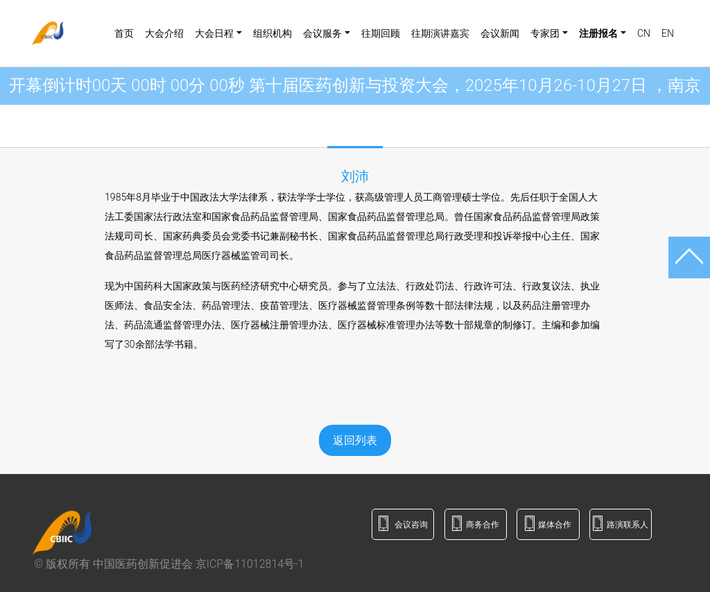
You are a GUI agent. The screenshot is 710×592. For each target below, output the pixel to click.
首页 (124, 33)
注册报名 (598, 33)
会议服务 (322, 33)
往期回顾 (380, 33)
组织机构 (272, 33)
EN (667, 33)
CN (643, 33)
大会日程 (214, 33)
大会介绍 (164, 33)
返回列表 (355, 440)
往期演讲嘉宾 (440, 33)
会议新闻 (499, 33)
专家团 (545, 33)
